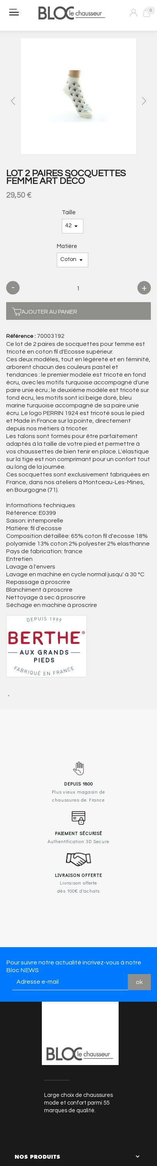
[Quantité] (78, 288)
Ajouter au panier (44, 311)
